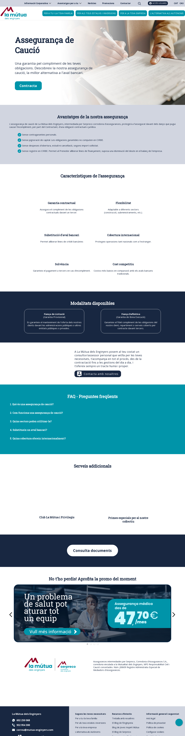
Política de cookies (155, 727)
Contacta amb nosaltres (101, 374)
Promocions (108, 3)
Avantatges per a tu (70, 3)
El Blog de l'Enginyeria (122, 722)
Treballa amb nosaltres (123, 718)
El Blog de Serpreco (121, 731)
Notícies (92, 3)
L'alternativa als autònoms (166, 13)
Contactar (125, 3)
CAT (176, 3)
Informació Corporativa (38, 3)
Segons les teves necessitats (90, 713)
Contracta (28, 85)
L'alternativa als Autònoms (87, 731)
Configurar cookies (155, 731)
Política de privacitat (155, 722)
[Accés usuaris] (158, 3)
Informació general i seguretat (162, 713)
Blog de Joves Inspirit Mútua (125, 727)
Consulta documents (92, 550)
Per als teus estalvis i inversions (96, 13)
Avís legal (150, 718)
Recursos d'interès (122, 713)
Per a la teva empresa (133, 13)
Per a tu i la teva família (58, 13)
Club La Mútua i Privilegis (56, 517)
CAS (182, 3)
